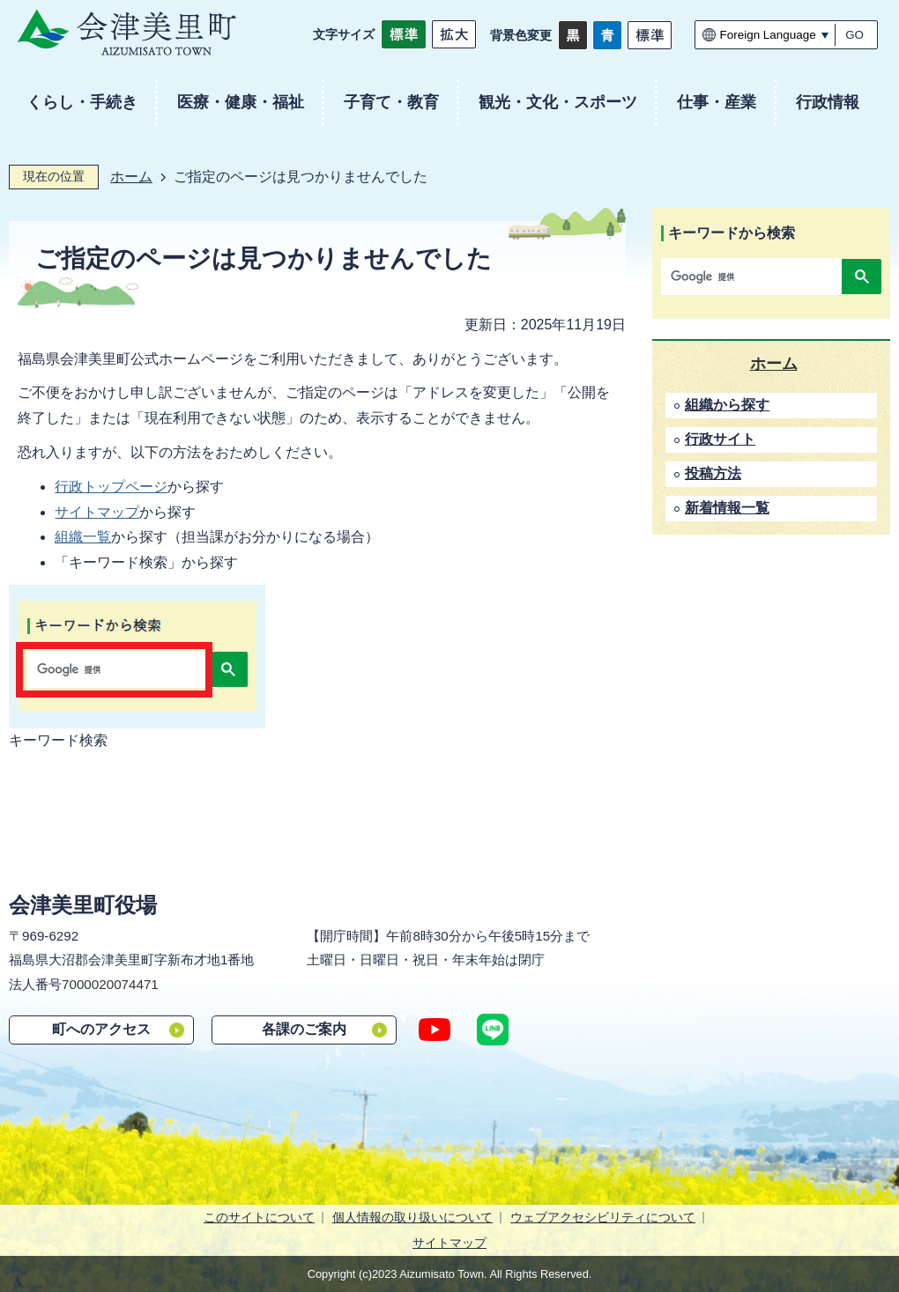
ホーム (131, 176)
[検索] (756, 276)
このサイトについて (259, 1217)
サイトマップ (97, 512)
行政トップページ (111, 486)
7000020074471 (110, 984)
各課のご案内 (304, 1029)
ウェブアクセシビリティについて (602, 1217)
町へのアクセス (101, 1029)
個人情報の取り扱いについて (412, 1217)
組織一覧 (83, 536)
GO (854, 34)
